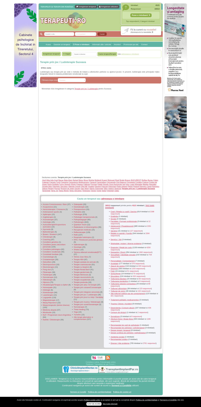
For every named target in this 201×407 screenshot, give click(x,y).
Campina (64, 182)
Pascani (104, 186)
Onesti (77, 186)
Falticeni (86, 184)
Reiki (76, 235)
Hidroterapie (48, 280)
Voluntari (110, 191)
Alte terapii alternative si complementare (83, 318)
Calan (155, 180)
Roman (57, 189)
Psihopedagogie (80, 220)
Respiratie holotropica (82, 237)
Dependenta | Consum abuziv (123, 308)
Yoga (76, 312)
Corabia (138, 182)
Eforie (73, 184)
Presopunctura (80, 209)
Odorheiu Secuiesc (60, 186)
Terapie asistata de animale (85, 262)
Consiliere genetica (50, 242)
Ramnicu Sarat (146, 186)
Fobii (113, 271)
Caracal (93, 182)
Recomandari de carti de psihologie (125, 325)
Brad (117, 180)
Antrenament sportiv (51, 212)
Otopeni (98, 186)
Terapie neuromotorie (82, 277)
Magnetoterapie (49, 300)
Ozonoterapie (79, 207)
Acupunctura (48, 207)
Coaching (47, 239)
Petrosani (112, 186)
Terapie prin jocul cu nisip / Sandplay (88, 297)
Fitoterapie (47, 272)
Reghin (51, 189)
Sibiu (106, 189)
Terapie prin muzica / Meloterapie (87, 302)
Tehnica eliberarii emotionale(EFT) (87, 252)
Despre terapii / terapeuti (121, 330)
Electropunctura (49, 264)
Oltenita (71, 186)
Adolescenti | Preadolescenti (122, 226)
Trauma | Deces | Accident (121, 304)
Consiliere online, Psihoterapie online (101, 362)
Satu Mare (84, 189)
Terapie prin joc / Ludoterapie (86, 89)
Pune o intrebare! (141, 15)
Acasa (48, 44)
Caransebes (101, 182)
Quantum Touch (80, 225)
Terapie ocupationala (82, 280)
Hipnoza (46, 282)
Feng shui (47, 269)
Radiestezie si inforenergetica (86, 227)
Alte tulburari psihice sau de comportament (128, 294)
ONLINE (84, 186)
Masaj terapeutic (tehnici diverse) (56, 305)
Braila (122, 180)
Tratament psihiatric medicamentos (125, 300)
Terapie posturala (81, 282)
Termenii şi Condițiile (168, 400)
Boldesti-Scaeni (101, 180)
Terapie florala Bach (82, 269)
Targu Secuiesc (75, 191)
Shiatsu (77, 250)
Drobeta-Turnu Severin (61, 184)
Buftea (144, 180)
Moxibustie (47, 312)
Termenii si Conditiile (121, 385)
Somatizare (115, 316)
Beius (81, 180)
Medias (146, 184)
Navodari (152, 184)
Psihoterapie (79, 222)
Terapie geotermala (81, 272)
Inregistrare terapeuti (86, 7)
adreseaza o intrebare (112, 199)
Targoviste (46, 191)
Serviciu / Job (116, 239)
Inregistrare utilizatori (108, 7)
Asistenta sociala (117, 337)
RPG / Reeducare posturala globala (88, 240)
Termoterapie (79, 307)
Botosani (111, 180)
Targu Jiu (54, 191)
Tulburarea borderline (119, 281)
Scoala (113, 219)
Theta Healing (79, 309)
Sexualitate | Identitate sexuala (123, 255)
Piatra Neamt (122, 186)
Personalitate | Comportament (123, 261)
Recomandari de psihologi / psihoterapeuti (128, 328)
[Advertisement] (25, 131)
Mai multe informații (110, 404)
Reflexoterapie (79, 232)
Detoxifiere (47, 262)
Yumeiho (77, 315)
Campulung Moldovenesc (79, 182)
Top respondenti (132, 21)
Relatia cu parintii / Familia (121, 233)
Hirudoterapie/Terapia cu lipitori (55, 285)
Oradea (91, 186)
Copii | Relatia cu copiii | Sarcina (124, 212)
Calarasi (45, 182)
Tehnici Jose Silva (81, 257)
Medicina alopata (50, 310)
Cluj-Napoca (121, 182)
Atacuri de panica (118, 266)
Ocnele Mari (47, 186)
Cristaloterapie (49, 259)
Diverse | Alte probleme (120, 343)
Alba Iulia (50, 180)
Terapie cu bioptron (81, 267)
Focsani (94, 184)
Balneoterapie (48, 232)
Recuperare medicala (82, 230)
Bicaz (86, 180)
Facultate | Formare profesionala (124, 221)
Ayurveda (47, 229)
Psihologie (78, 214)
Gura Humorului (115, 184)
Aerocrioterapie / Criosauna (54, 209)
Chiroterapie (48, 237)
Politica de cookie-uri (122, 392)
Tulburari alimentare (119, 288)
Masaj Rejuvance (50, 303)
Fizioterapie (47, 275)
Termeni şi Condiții (78, 392)
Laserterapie (48, 295)
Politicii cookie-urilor (92, 400)
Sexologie (78, 247)
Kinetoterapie (48, 292)
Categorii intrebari (147, 21)
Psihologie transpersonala (84, 217)
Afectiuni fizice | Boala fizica (122, 319)
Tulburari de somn (118, 291)
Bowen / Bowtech (50, 234)
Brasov (127, 180)
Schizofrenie (116, 274)
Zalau (116, 191)
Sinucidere (115, 276)
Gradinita (114, 216)
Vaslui (104, 191)
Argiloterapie (48, 217)
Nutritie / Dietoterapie (51, 320)
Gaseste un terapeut (62, 44)
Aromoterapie (48, 220)
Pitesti (130, 186)
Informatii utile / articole (101, 44)
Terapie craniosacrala (82, 264)
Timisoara (86, 191)
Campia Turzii (54, 182)
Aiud (44, 180)
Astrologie (47, 222)
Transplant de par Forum (104, 364)
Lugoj (132, 184)
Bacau (61, 180)
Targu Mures (64, 191)
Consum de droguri (118, 312)
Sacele (77, 189)
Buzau (150, 180)
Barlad (75, 180)
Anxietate (114, 263)
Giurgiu (106, 184)
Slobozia (117, 189)
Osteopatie (78, 204)
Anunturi (117, 44)
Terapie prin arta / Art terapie (85, 285)
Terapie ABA (79, 259)
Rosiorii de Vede (67, 189)
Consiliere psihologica (51, 249)
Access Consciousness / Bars (55, 204)
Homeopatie (48, 287)
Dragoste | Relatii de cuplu (121, 247)
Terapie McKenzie (81, 275)
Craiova (145, 182)
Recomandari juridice (119, 339)
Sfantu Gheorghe (96, 189)
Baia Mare (68, 180)
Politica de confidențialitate (99, 392)
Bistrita (91, 180)
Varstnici (114, 231)
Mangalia (138, 184)
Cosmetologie (48, 257)
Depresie (114, 269)
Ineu (127, 184)
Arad (56, 180)
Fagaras (79, 184)
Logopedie (47, 297)
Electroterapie (48, 267)
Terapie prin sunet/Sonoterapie (86, 304)
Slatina (111, 189)
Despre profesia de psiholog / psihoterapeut (128, 333)
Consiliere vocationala (52, 252)
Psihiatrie (77, 212)
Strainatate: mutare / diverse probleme (126, 244)
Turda (98, 191)
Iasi (124, 184)
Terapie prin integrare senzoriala (87, 292)
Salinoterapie (79, 245)
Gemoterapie (48, 277)
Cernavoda (111, 182)
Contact (144, 44)
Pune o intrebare (81, 44)
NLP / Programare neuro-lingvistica (57, 315)
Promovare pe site (131, 44)
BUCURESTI (136, 180)
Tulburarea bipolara (118, 279)
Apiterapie (47, 214)
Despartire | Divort (118, 252)
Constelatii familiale (50, 254)
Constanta (131, 182)
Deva (49, 184)
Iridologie (46, 290)
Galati (100, 184)
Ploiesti (136, 186)
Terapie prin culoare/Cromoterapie (87, 287)
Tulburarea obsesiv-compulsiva (123, 284)
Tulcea (93, 191)
